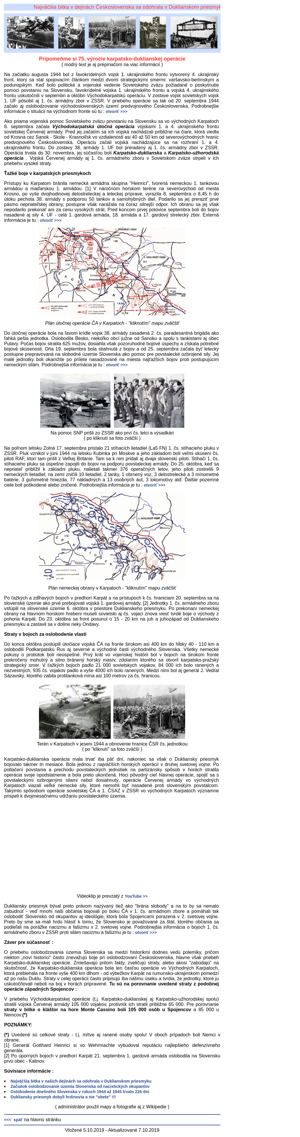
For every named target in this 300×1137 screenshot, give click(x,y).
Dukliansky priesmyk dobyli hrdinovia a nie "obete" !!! (63, 1097)
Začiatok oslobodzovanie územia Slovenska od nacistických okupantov (80, 1086)
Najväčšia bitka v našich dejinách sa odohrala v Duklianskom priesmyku (81, 1081)
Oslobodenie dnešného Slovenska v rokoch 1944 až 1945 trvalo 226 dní (80, 1091)
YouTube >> (136, 896)
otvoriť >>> (116, 111)
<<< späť (13, 1119)
